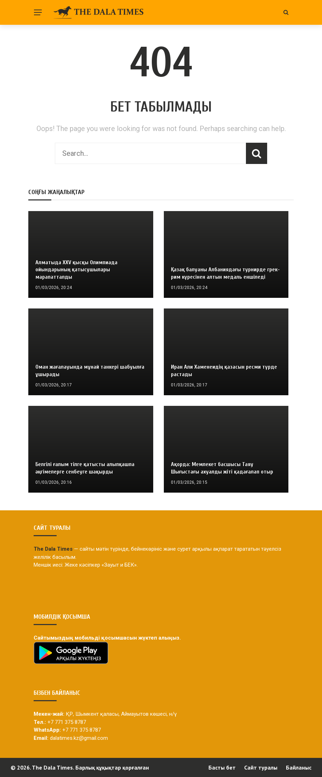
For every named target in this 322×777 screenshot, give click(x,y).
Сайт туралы (260, 767)
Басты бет (222, 767)
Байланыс (298, 767)
